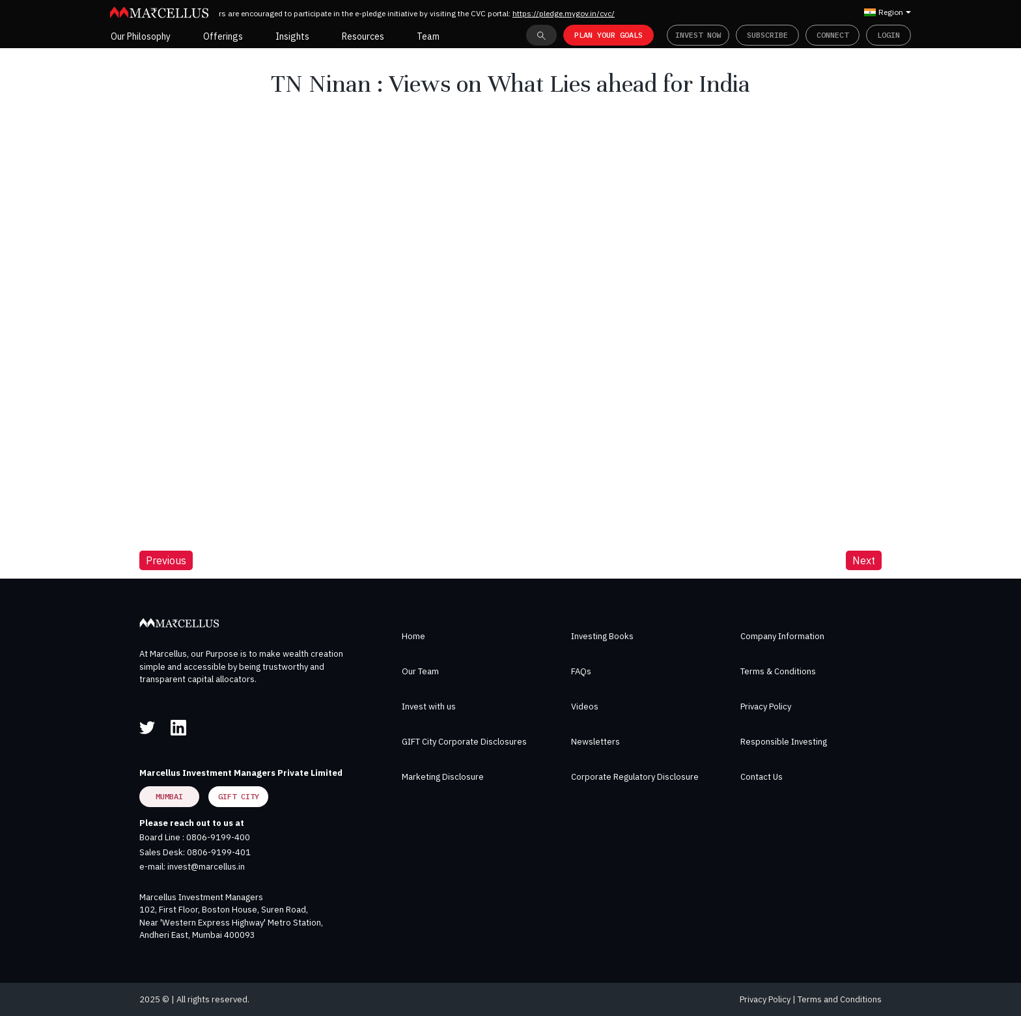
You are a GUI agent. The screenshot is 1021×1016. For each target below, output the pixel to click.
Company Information (782, 636)
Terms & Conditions (778, 671)
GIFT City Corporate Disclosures (464, 741)
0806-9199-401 (219, 852)
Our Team (420, 671)
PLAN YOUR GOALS (608, 35)
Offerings (223, 36)
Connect (832, 35)
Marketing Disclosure (443, 776)
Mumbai (169, 796)
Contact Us (761, 776)
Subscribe (767, 35)
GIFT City (238, 796)
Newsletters (595, 741)
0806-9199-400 (218, 837)
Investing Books (602, 636)
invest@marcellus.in (206, 866)
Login (888, 35)
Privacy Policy (765, 706)
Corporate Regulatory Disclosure (635, 776)
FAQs (581, 671)
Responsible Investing (783, 741)
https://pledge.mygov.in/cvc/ (569, 13)
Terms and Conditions (840, 999)
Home (413, 636)
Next (863, 560)
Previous (166, 560)
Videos (584, 706)
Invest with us (429, 706)
